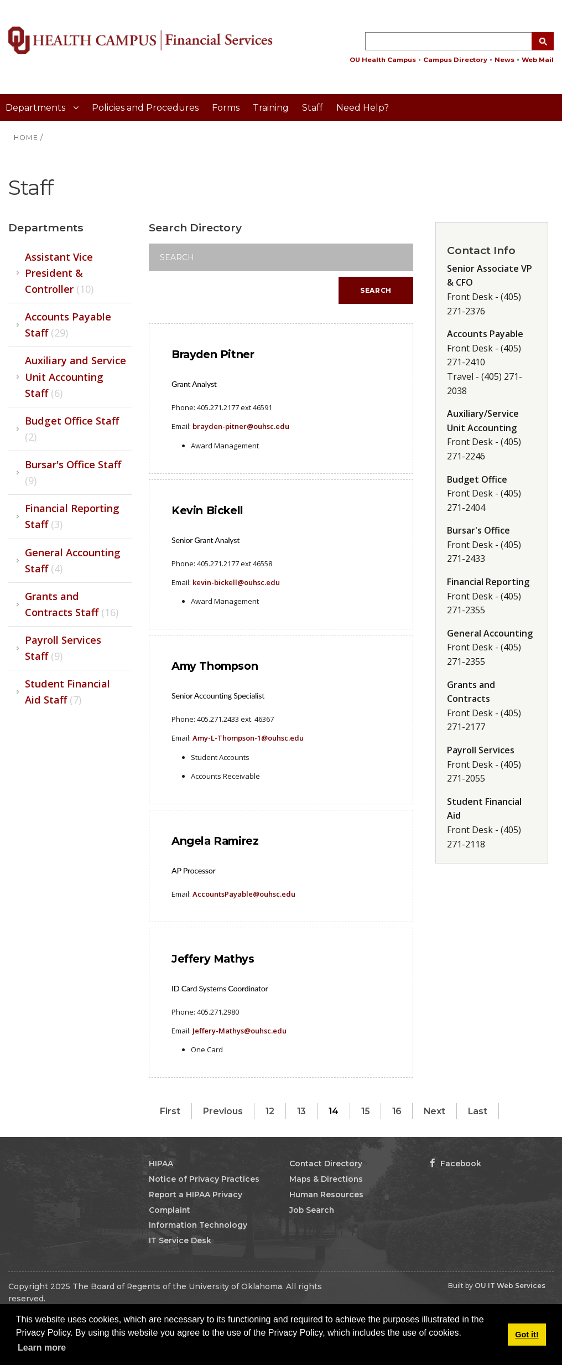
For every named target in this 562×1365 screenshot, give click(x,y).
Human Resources (326, 1194)
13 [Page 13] (301, 1111)
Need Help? (362, 107)
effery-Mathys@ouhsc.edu (241, 1031)
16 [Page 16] (396, 1111)
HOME (26, 137)
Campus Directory (455, 60)
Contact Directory (325, 1163)
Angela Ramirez (215, 840)
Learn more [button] (42, 1347)
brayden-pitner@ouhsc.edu (240, 426)
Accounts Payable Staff (68, 324)
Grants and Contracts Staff (71, 604)
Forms (226, 107)
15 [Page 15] (365, 1111)
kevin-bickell (236, 582)
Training (271, 107)
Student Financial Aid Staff (67, 691)
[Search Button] (543, 41)
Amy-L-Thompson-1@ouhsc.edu (247, 738)
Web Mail (538, 60)
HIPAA (161, 1163)
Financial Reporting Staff (72, 516)
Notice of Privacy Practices (204, 1179)
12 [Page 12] (270, 1111)
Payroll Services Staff (63, 648)
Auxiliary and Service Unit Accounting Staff (75, 376)
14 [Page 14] (334, 1111)
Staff (312, 107)
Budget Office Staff (72, 428)
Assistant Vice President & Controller (59, 273)
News (504, 60)
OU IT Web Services (510, 1285)
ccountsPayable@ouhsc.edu (246, 894)
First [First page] (170, 1111)
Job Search (311, 1210)
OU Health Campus (383, 60)
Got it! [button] (526, 1334)
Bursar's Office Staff (73, 472)
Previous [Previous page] (223, 1111)
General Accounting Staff (73, 560)
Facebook (455, 1163)
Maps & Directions (326, 1179)
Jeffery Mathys (212, 958)
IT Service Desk (180, 1240)
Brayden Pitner (212, 354)
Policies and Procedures (145, 107)
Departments (36, 107)
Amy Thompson (214, 666)
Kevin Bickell (207, 510)
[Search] (281, 257)
